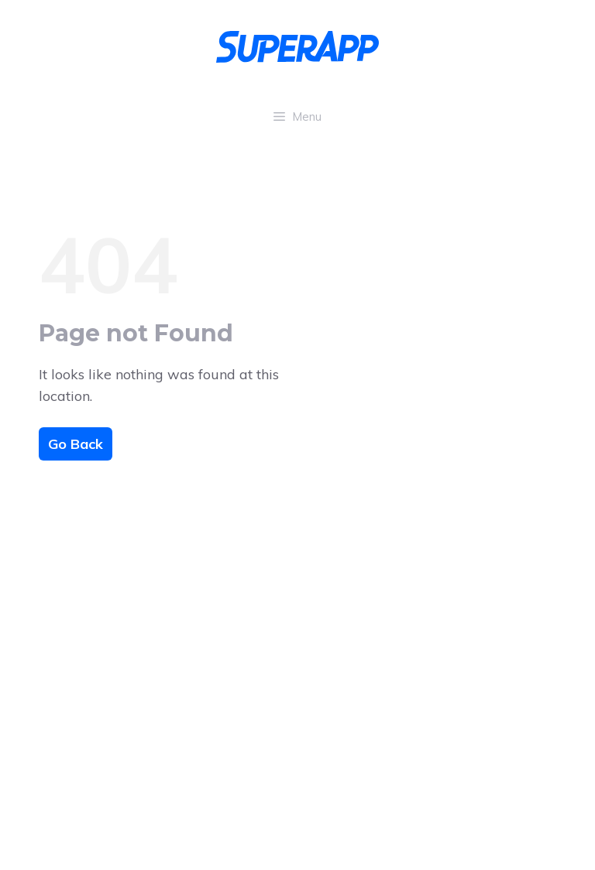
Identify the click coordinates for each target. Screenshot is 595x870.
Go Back (75, 444)
